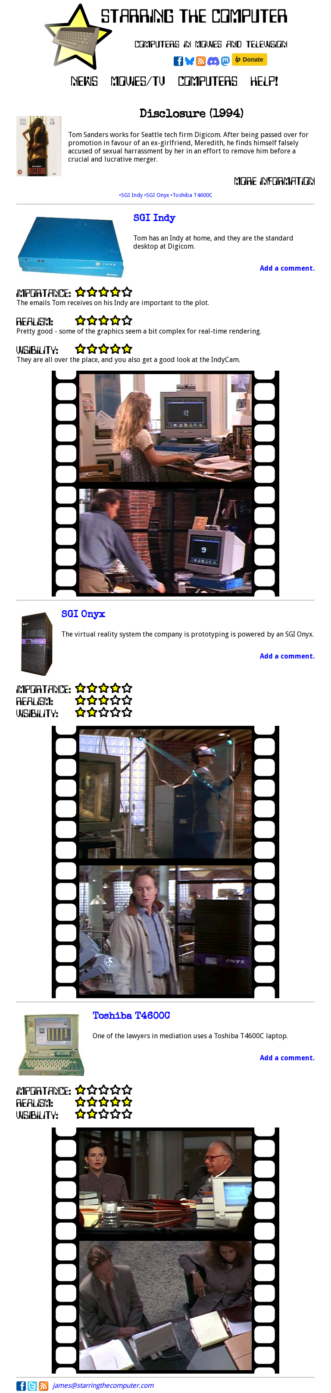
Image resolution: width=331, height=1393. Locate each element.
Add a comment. (287, 268)
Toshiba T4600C (131, 1017)
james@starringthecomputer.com (103, 1385)
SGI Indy (154, 219)
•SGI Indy (131, 195)
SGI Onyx (83, 615)
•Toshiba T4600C (191, 195)
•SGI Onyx (157, 195)
